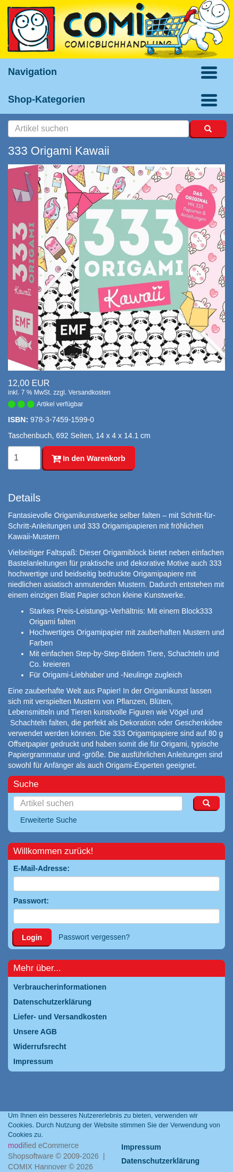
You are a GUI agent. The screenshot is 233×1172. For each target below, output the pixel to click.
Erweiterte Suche (48, 820)
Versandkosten (89, 392)
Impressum (141, 1147)
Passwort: (31, 901)
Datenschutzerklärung (160, 1161)
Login (32, 937)
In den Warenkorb (89, 458)
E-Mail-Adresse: (41, 868)
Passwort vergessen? (94, 937)
